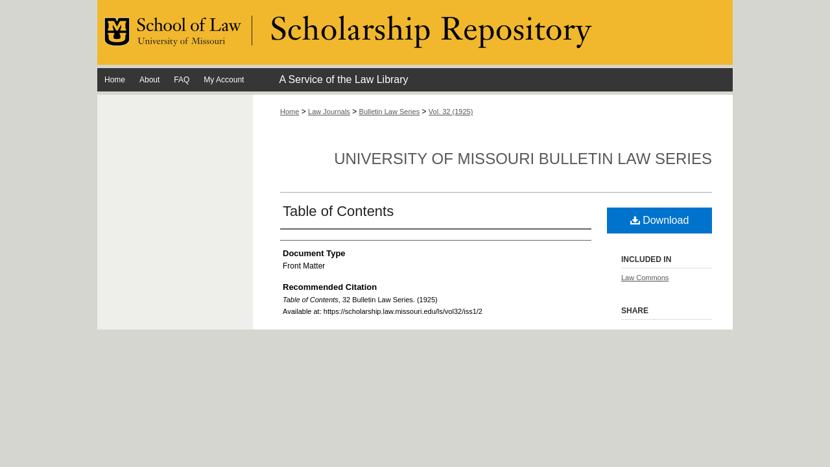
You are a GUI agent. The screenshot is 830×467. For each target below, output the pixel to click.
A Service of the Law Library (343, 79)
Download (659, 220)
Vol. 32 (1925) (451, 111)
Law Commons (645, 277)
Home (289, 111)
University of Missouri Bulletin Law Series (523, 158)
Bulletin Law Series (389, 111)
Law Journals (329, 111)
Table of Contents (338, 211)
